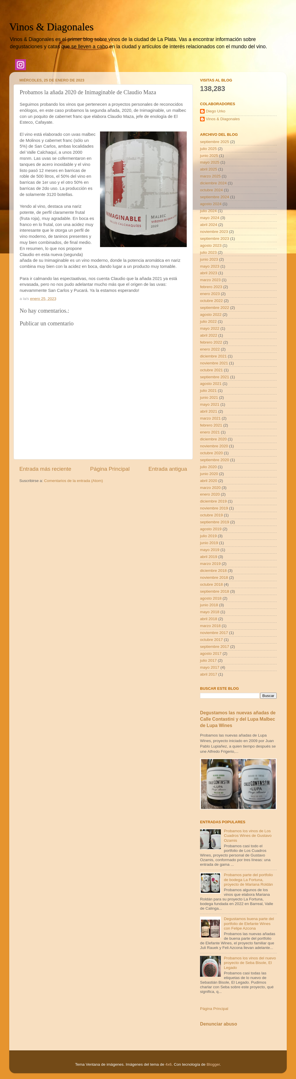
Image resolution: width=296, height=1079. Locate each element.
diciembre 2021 (213, 356)
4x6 (168, 1064)
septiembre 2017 (214, 646)
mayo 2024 (209, 218)
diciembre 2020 (213, 439)
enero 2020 (210, 494)
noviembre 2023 (214, 231)
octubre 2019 (211, 515)
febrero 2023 (211, 287)
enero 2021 (210, 432)
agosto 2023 (210, 245)
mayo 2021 (209, 404)
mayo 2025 (209, 162)
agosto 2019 (210, 529)
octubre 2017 (211, 639)
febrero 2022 (211, 342)
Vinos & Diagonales (51, 27)
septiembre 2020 (214, 460)
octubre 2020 (211, 453)
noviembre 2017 (214, 633)
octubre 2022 (211, 301)
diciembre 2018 (213, 570)
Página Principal (110, 469)
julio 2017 (208, 660)
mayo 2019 (209, 550)
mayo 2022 (209, 328)
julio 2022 (208, 321)
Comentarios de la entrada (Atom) (73, 481)
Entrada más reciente (45, 469)
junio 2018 (209, 605)
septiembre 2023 (214, 238)
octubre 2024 (211, 190)
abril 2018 (208, 619)
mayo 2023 (209, 266)
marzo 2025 (210, 176)
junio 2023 (209, 259)
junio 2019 (209, 543)
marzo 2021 (210, 418)
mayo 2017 (209, 667)
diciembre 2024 (213, 183)
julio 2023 (208, 252)
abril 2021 (208, 411)
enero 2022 (210, 349)
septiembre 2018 (214, 591)
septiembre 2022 (214, 307)
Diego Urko (215, 111)
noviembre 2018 (214, 577)
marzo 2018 (210, 626)
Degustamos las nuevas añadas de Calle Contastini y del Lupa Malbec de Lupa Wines (237, 719)
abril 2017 (208, 674)
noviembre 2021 (214, 363)
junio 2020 (209, 474)
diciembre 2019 (213, 501)
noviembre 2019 (214, 508)
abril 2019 (208, 557)
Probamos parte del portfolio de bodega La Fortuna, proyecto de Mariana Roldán (248, 879)
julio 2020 (208, 467)
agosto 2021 (210, 383)
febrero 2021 (211, 425)
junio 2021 (209, 397)
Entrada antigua (168, 469)
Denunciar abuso (218, 1023)
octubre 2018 (211, 584)
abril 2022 (208, 335)
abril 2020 (208, 481)
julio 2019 (208, 536)
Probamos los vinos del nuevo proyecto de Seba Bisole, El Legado (250, 962)
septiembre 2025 (214, 142)
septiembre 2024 (214, 197)
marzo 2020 (210, 487)
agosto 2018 (210, 598)
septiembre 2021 (214, 377)
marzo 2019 (210, 563)
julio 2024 (208, 211)
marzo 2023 (210, 280)
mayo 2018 (209, 612)
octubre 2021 (211, 370)
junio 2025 (209, 155)
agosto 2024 (210, 204)
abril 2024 (208, 225)
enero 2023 (210, 294)
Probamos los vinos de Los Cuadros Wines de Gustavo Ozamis (247, 835)
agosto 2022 (210, 314)
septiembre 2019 (214, 522)
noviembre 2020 (214, 446)
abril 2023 (208, 273)
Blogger (213, 1064)
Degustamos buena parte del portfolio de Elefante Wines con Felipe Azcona (249, 923)
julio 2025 (208, 149)
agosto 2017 (210, 653)
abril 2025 (208, 169)
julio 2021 (208, 390)
